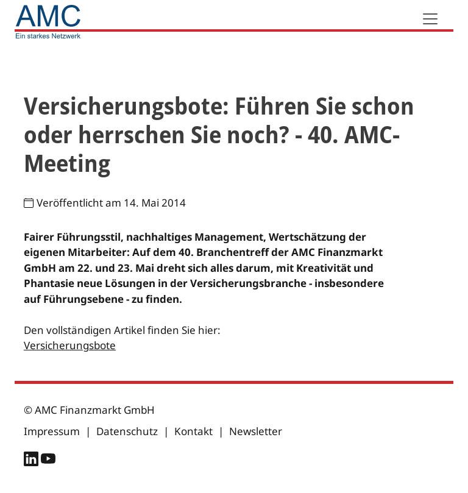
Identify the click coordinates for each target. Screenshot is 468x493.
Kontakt (193, 431)
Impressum (52, 431)
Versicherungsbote (70, 345)
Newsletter (255, 431)
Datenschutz (127, 431)
